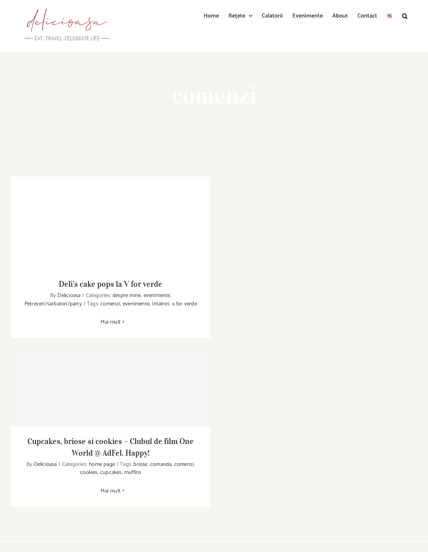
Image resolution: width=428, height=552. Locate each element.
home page (102, 464)
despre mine (127, 295)
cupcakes (111, 472)
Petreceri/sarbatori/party (53, 303)
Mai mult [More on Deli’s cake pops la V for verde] (111, 322)
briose (140, 464)
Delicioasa (68, 295)
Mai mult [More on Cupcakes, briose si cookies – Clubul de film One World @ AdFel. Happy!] (111, 490)
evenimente (157, 295)
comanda (160, 464)
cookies (88, 472)
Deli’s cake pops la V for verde (110, 284)
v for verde (184, 303)
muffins (132, 472)
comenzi (110, 303)
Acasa (216, 121)
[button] (405, 15)
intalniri (160, 303)
